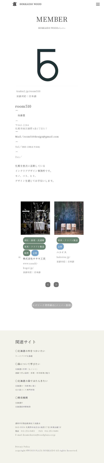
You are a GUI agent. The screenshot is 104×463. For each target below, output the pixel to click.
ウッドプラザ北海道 (24, 356)
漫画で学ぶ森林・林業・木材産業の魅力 (32, 373)
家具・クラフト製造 (25, 39)
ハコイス (62, 252)
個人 (55, 39)
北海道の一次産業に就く (25, 386)
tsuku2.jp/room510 (28, 91)
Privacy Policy (22, 446)
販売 (48, 39)
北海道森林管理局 (23, 406)
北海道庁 (19, 402)
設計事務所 (40, 39)
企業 (35, 253)
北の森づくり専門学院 (25, 389)
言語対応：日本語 (32, 272)
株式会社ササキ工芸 (34, 258)
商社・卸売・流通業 (34, 240)
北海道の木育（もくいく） (26, 369)
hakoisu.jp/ (63, 257)
